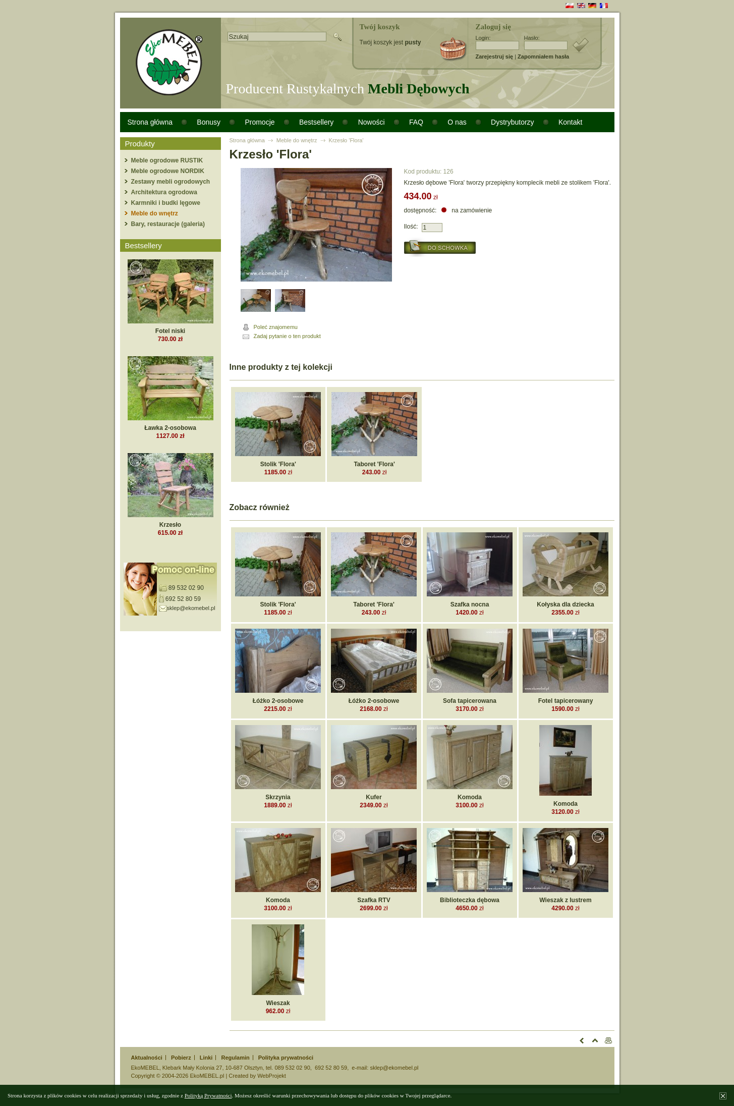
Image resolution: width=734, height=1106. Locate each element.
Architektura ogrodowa (164, 192)
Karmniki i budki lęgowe (165, 202)
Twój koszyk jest (390, 42)
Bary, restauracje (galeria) (168, 224)
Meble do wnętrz (154, 213)
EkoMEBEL (145, 1068)
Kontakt (570, 122)
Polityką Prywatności (208, 1095)
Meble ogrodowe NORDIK (167, 171)
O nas (456, 122)
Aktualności (146, 1058)
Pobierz (181, 1058)
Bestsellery (316, 122)
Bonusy (208, 122)
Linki (206, 1058)
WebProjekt (271, 1076)
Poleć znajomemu (276, 327)
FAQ (416, 122)
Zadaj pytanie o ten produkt (287, 336)
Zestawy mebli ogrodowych (170, 181)
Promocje (259, 122)
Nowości (371, 122)
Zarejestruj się (495, 56)
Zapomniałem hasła (543, 56)
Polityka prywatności (285, 1058)
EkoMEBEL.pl (207, 1076)
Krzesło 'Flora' (346, 140)
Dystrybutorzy (512, 122)
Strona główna (150, 122)
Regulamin (235, 1058)
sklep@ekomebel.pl (191, 608)
